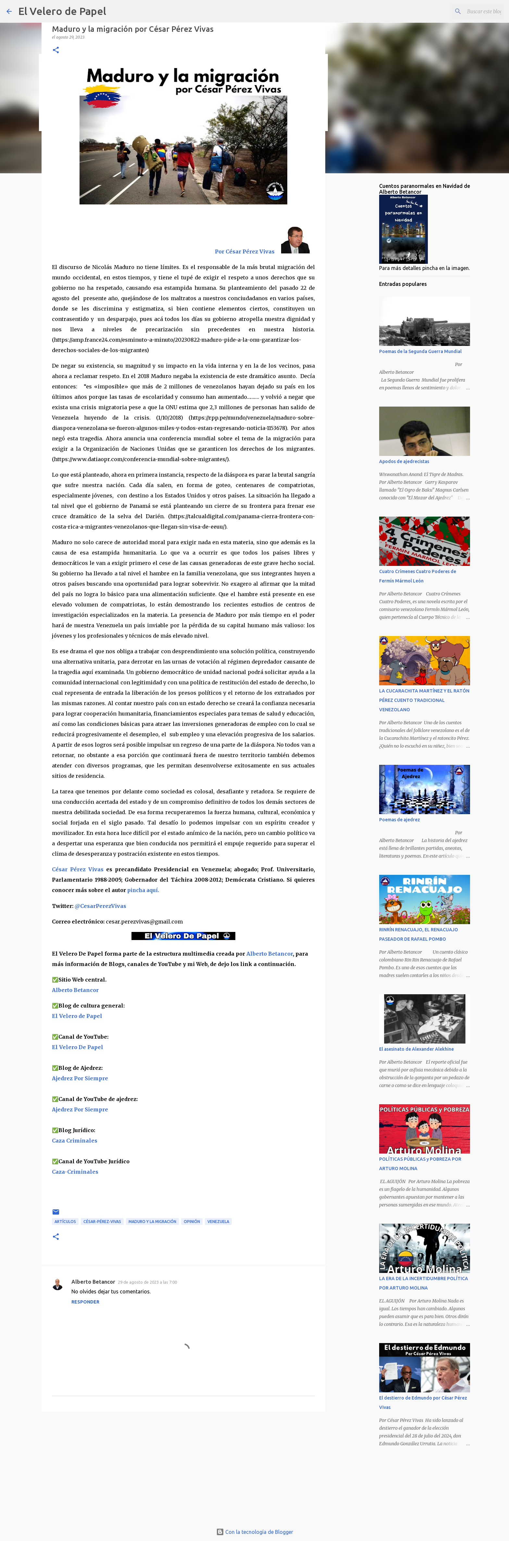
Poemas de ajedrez (399, 819)
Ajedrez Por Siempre (80, 1109)
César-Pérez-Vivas (102, 1221)
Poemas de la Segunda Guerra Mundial (420, 351)
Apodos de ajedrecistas (404, 461)
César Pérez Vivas (78, 869)
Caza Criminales (74, 1140)
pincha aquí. (143, 890)
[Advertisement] (183, 1467)
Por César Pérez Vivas (245, 251)
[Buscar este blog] (470, 11)
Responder (85, 1301)
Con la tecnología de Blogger (254, 1532)
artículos (65, 1221)
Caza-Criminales (75, 1171)
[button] (56, 50)
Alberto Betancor (269, 953)
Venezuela (218, 1221)
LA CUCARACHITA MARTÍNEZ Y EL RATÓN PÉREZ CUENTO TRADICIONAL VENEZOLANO (424, 700)
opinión (192, 1221)
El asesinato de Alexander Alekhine (416, 1049)
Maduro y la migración (152, 1221)
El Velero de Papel (62, 11)
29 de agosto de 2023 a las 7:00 (147, 1282)
